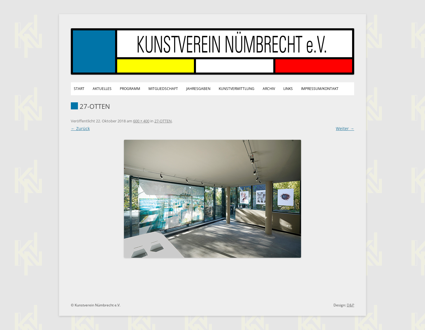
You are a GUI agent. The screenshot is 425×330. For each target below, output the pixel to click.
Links (288, 88)
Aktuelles (102, 88)
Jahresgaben (198, 88)
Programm (130, 88)
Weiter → (345, 128)
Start (79, 88)
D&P (350, 305)
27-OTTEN (163, 121)
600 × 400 (141, 121)
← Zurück (80, 128)
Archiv (269, 88)
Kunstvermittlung (236, 88)
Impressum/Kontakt (320, 88)
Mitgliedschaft (163, 88)
